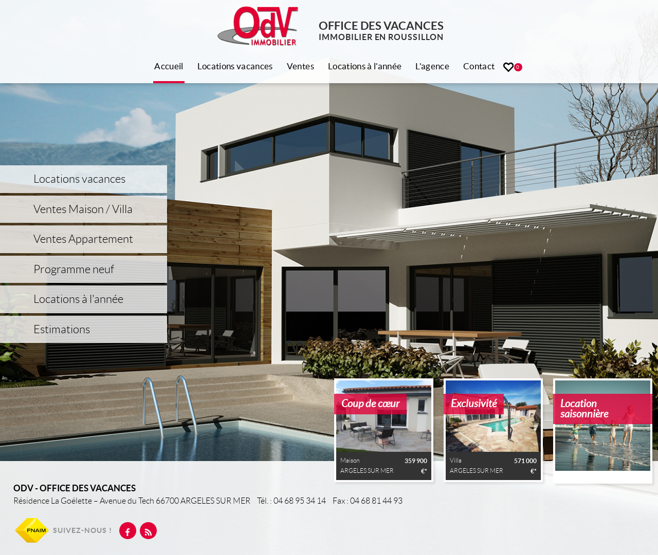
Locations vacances (235, 66)
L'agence (432, 66)
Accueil (168, 66)
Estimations (61, 329)
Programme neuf (73, 269)
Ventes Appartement (83, 239)
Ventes (300, 66)
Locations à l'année (364, 66)
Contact (479, 66)
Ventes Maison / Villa (83, 209)
